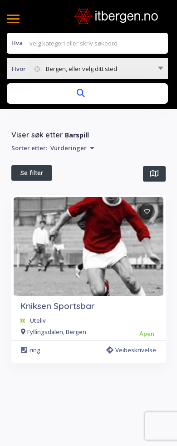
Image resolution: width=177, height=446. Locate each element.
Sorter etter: (52, 148)
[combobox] (87, 68)
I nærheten (36, 195)
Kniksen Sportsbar (57, 349)
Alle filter (114, 216)
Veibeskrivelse (131, 394)
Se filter (32, 173)
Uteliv (38, 364)
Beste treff (124, 194)
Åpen (79, 194)
